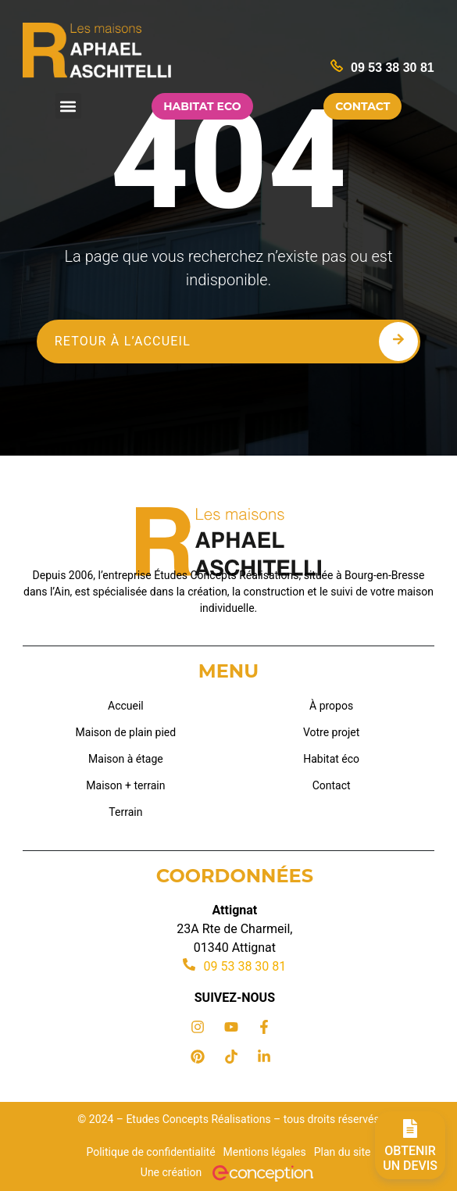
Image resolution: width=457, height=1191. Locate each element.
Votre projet (331, 732)
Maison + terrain (125, 785)
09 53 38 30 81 (392, 67)
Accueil (126, 705)
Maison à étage (125, 759)
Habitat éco (331, 759)
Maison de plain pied (126, 732)
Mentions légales (264, 1152)
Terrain (125, 812)
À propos (331, 705)
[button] (68, 106)
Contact (331, 785)
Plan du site (342, 1152)
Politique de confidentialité (150, 1152)
